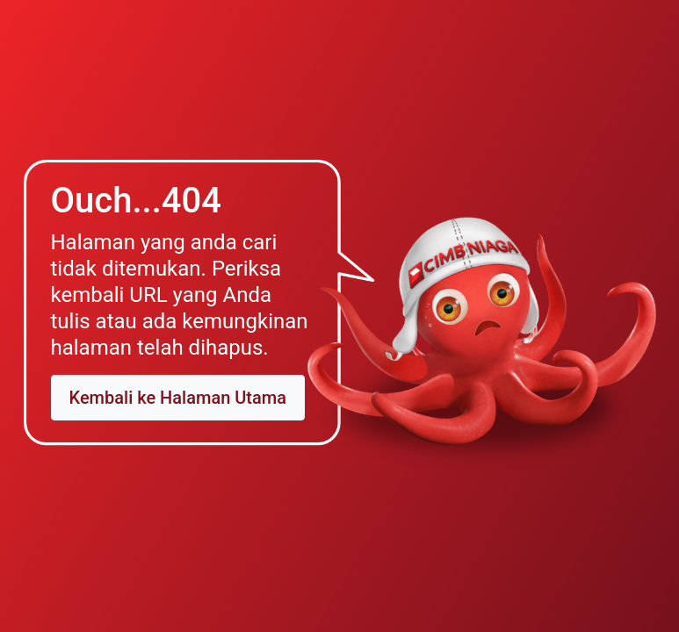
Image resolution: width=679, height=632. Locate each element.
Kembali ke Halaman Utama (178, 397)
